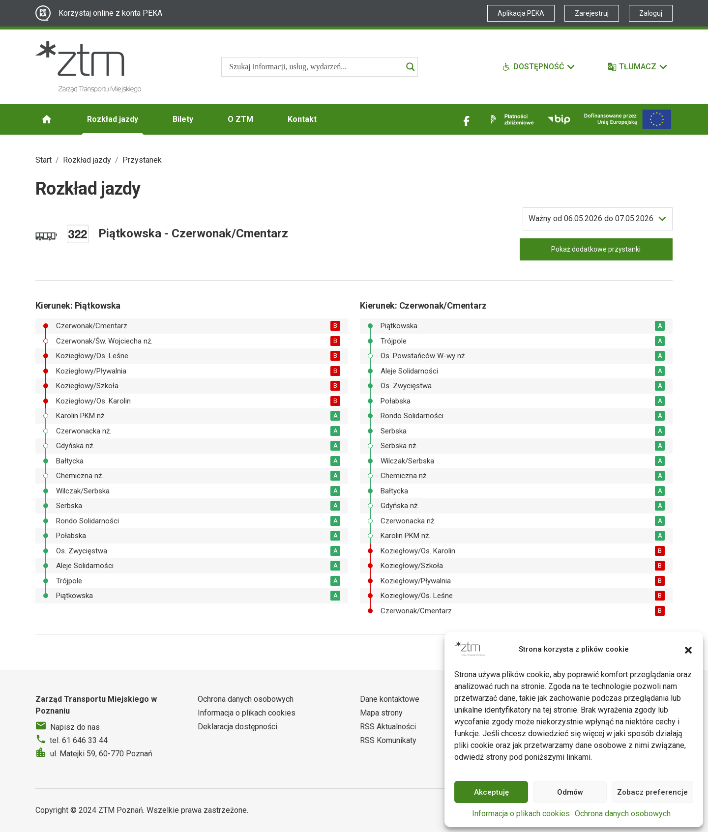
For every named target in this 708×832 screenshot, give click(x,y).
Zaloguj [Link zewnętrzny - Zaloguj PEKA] (650, 13)
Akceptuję (491, 792)
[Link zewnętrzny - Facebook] (466, 119)
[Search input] (315, 67)
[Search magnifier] (410, 67)
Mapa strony (381, 712)
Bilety (183, 119)
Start (43, 160)
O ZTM (240, 119)
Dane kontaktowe (389, 699)
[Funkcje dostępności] (539, 66)
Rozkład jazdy (112, 119)
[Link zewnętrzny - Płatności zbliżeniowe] (510, 119)
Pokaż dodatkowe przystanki (596, 249)
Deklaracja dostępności (237, 726)
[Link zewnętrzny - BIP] (559, 119)
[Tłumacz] (638, 66)
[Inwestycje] (627, 119)
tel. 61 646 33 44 (79, 740)
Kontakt (302, 119)
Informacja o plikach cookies (521, 813)
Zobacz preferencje (652, 792)
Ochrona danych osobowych (623, 813)
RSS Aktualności (388, 726)
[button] (688, 649)
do (591, 219)
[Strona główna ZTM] (88, 66)
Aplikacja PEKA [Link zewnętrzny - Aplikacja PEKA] (521, 13)
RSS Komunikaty (388, 740)
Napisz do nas (75, 727)
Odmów (570, 792)
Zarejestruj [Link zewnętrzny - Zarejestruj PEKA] (592, 13)
